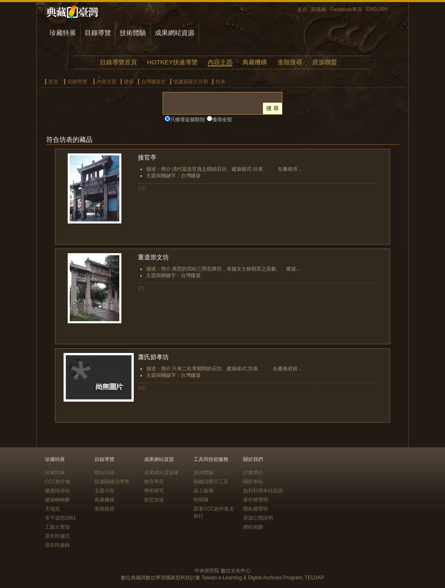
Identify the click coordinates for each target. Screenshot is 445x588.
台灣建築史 (153, 82)
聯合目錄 (104, 472)
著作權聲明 (255, 500)
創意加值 (154, 500)
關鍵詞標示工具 (211, 482)
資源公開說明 (258, 518)
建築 (129, 82)
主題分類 (104, 491)
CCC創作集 (58, 482)
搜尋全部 (222, 119)
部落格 (318, 9)
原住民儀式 (57, 536)
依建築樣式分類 (190, 82)
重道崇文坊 (153, 257)
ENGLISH (377, 9)
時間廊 (201, 500)
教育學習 (154, 482)
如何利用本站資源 (263, 491)
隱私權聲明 (255, 509)
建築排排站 (57, 491)
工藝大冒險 (57, 527)
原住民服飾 (57, 545)
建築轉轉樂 (57, 500)
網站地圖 (253, 527)
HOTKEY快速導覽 (172, 62)
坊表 (220, 82)
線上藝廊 (203, 491)
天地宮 (52, 509)
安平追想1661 (60, 518)
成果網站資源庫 (161, 472)
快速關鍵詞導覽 (112, 482)
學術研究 (154, 491)
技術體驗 (133, 32)
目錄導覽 (98, 32)
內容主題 (220, 62)
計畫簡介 (253, 472)
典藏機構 (254, 62)
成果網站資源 (174, 32)
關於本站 (253, 482)
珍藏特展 (63, 32)
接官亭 (147, 157)
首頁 (302, 9)
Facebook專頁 (346, 9)
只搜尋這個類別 (187, 119)
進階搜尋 (289, 62)
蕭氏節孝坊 (153, 356)
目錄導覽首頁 (118, 62)
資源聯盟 (324, 62)
